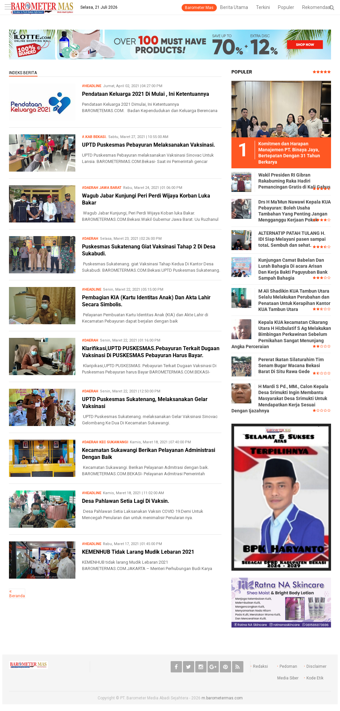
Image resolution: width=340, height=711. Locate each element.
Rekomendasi (316, 7)
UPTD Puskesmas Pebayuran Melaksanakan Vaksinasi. (148, 145)
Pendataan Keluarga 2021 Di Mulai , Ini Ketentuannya (145, 94)
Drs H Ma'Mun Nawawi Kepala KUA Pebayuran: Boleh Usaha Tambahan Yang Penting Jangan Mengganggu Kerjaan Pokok (294, 211)
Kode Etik (314, 678)
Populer (286, 7)
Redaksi (260, 666)
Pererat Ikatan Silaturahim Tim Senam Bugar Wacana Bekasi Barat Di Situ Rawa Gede (291, 365)
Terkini (263, 7)
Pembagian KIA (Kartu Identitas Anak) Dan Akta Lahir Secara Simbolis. (146, 301)
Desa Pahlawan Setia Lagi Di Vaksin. (125, 501)
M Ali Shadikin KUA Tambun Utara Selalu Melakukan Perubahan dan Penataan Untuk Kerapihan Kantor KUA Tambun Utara (294, 300)
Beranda (17, 596)
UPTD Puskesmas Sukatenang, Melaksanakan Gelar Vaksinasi (145, 402)
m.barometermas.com (222, 698)
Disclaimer (316, 666)
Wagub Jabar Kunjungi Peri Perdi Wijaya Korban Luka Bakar (146, 199)
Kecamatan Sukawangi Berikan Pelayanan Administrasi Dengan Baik (148, 453)
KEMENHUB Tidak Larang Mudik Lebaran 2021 (138, 552)
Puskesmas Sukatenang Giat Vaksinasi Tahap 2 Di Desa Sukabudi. (148, 250)
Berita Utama (234, 7)
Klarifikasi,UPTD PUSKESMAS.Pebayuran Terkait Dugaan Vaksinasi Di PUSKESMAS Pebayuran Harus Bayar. (150, 351)
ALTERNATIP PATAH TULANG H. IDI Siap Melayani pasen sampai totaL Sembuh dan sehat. (292, 239)
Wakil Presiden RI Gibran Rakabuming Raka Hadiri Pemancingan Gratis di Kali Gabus (294, 181)
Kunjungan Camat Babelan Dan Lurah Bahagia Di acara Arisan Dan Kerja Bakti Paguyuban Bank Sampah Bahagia (292, 269)
